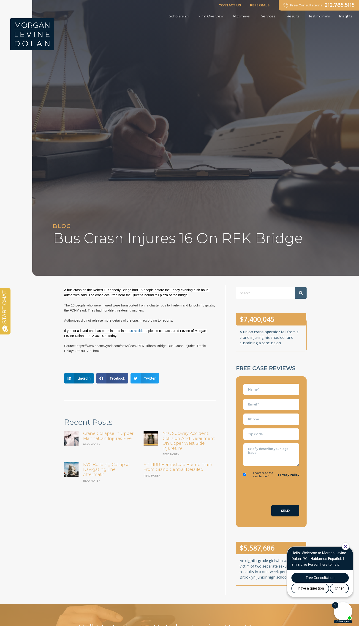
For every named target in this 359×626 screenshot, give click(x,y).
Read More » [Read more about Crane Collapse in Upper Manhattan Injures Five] (91, 444)
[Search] (301, 293)
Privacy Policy (288, 475)
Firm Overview (210, 16)
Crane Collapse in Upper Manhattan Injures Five (108, 436)
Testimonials (319, 16)
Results (293, 16)
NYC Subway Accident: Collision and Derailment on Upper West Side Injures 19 (189, 441)
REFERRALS (259, 5)
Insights (346, 16)
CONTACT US (230, 5)
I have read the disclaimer (263, 475)
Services (269, 16)
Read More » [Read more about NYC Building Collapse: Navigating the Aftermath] (91, 480)
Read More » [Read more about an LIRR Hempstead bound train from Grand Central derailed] (152, 475)
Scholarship (179, 16)
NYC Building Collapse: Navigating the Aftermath (106, 469)
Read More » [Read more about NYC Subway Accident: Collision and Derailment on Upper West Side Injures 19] (171, 454)
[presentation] (278, 493)
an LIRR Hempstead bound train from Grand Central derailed (178, 467)
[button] (79, 378)
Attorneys (242, 16)
